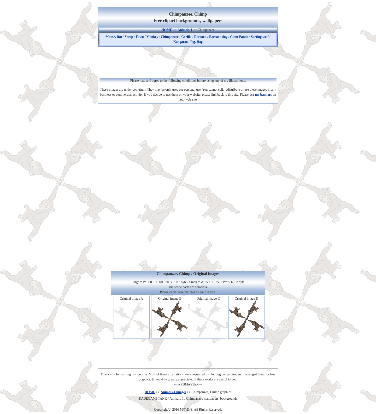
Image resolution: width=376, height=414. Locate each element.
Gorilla (186, 37)
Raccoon (200, 37)
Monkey (152, 37)
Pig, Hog (196, 42)
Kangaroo (180, 42)
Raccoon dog (218, 37)
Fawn (140, 37)
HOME (166, 30)
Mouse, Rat (114, 37)
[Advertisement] (188, 61)
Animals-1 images (173, 392)
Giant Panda (239, 37)
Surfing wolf (260, 37)
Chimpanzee (170, 37)
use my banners (260, 94)
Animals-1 (184, 30)
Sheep (129, 37)
